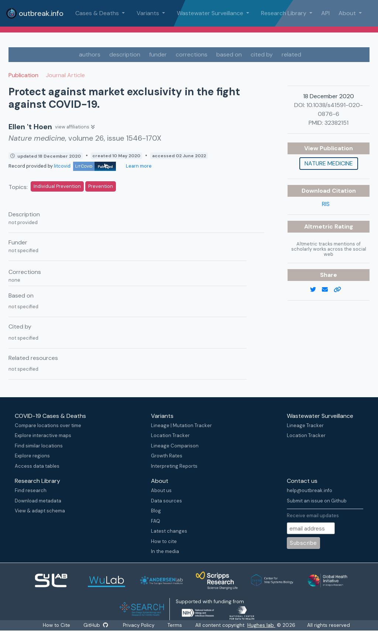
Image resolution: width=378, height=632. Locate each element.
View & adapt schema (40, 511)
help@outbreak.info (309, 490)
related (291, 54)
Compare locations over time (48, 425)
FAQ (155, 521)
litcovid (85, 166)
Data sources (166, 501)
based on (229, 54)
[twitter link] (316, 289)
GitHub (95, 625)
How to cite (164, 541)
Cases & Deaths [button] (97, 13)
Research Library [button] (284, 13)
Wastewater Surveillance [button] (211, 13)
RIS (326, 204)
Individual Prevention (57, 186)
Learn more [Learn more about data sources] (138, 166)
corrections (191, 54)
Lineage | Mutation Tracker (181, 425)
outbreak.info (34, 13)
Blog (156, 511)
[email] (328, 289)
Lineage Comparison (175, 446)
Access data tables (37, 466)
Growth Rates (166, 456)
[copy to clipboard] (340, 289)
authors (89, 54)
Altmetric (319, 226)
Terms (175, 625)
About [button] (348, 13)
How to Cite (56, 625)
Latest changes (169, 531)
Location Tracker (170, 435)
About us (161, 490)
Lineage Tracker (305, 425)
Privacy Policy (139, 625)
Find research (31, 490)
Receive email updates (313, 515)
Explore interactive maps (43, 435)
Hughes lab (262, 625)
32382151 (336, 123)
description (124, 54)
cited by (262, 54)
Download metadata (38, 501)
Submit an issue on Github (317, 501)
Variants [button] (149, 13)
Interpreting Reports (174, 466)
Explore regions (32, 456)
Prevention (100, 186)
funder (158, 54)
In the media (165, 551)
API (325, 13)
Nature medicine (329, 163)
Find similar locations (39, 446)
